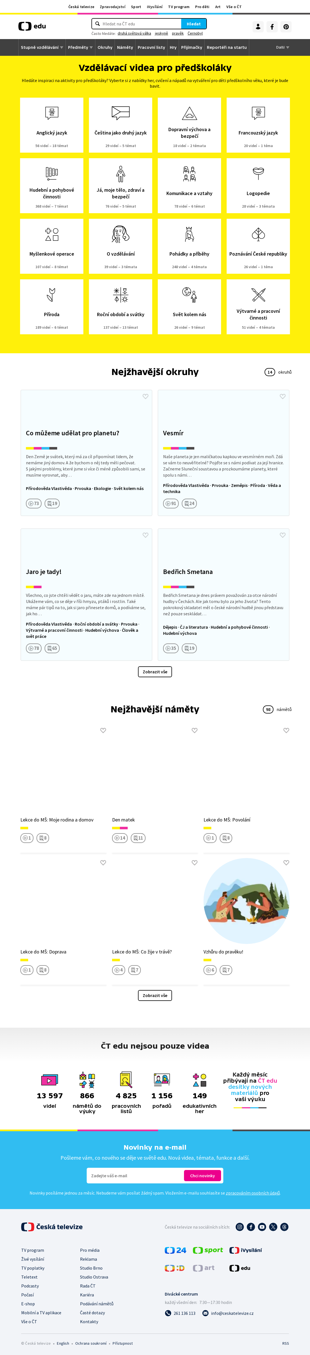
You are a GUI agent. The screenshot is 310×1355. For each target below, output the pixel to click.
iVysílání (155, 6)
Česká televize (81, 6)
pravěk (178, 33)
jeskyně (161, 33)
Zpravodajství (112, 6)
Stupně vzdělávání (40, 47)
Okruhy (105, 47)
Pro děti (202, 6)
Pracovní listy (151, 47)
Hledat (194, 24)
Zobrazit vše (155, 671)
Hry (173, 47)
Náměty (125, 47)
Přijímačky (191, 47)
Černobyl (195, 33)
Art (218, 6)
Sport (136, 6)
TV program (179, 6)
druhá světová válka (134, 33)
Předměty (78, 47)
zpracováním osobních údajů (253, 1193)
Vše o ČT (234, 6)
